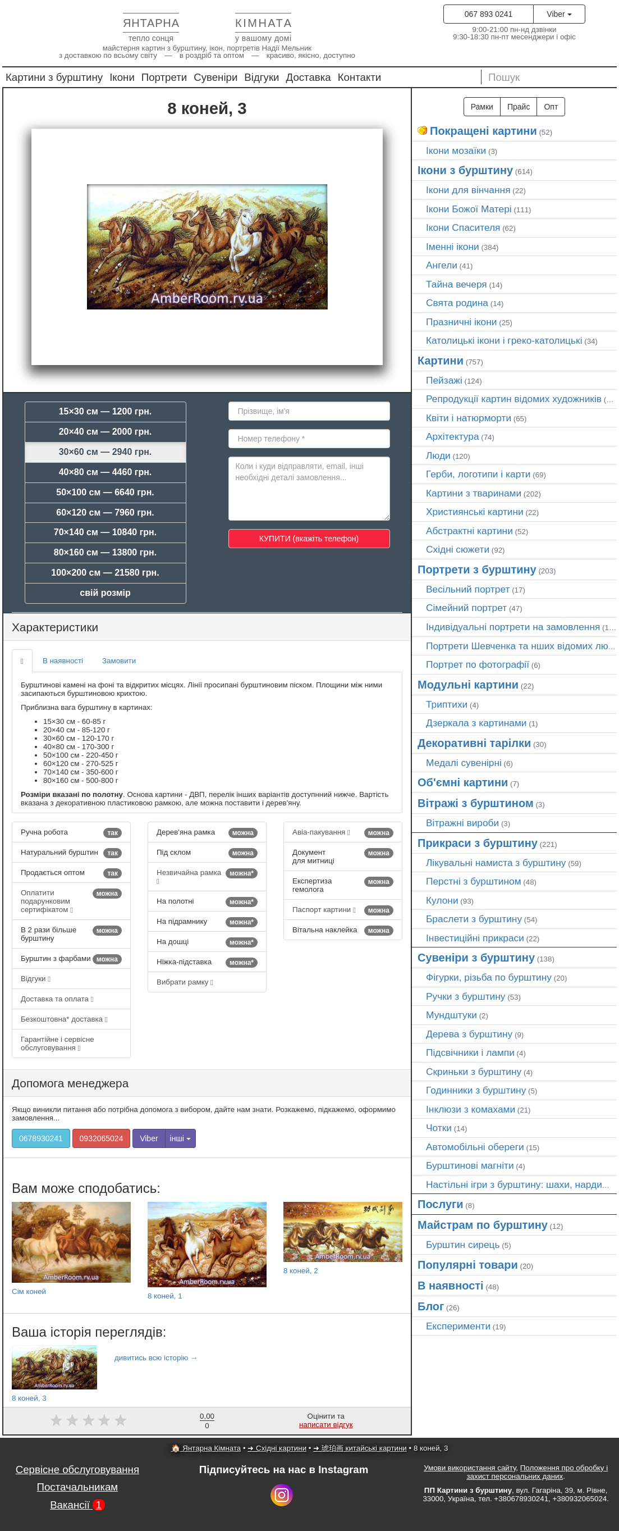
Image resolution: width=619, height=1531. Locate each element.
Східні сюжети (457, 549)
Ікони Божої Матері (469, 209)
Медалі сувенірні (464, 762)
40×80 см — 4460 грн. (105, 472)
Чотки (439, 1127)
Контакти (360, 77)
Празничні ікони (461, 321)
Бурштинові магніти (470, 1165)
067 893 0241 (489, 14)
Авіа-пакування (342, 833)
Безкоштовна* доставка (64, 1019)
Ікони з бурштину (465, 170)
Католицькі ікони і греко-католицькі (504, 340)
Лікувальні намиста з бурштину (496, 862)
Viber (559, 14)
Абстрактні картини (469, 530)
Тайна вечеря (456, 284)
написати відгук (326, 1424)
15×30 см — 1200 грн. (105, 411)
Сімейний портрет (466, 607)
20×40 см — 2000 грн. (105, 431)
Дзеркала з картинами (476, 722)
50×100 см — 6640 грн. (105, 492)
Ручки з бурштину (466, 996)
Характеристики (55, 627)
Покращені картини (483, 131)
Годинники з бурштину (476, 1090)
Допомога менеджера (70, 1083)
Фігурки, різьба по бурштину (489, 977)
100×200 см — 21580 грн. (105, 572)
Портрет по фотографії (477, 664)
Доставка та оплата (57, 999)
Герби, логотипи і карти (478, 474)
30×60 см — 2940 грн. (105, 452)
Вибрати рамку (185, 982)
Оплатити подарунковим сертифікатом (71, 901)
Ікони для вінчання (468, 189)
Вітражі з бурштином (476, 803)
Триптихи (446, 704)
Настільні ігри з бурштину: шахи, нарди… (519, 1184)
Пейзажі (444, 380)
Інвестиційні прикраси (475, 938)
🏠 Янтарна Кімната (206, 1448)
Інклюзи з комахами (470, 1109)
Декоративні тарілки (474, 743)
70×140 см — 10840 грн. (105, 532)
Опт (551, 106)
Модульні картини (468, 684)
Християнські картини (475, 511)
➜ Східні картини (276, 1448)
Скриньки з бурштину (473, 1071)
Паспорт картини (342, 910)
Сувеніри (215, 77)
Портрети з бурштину (477, 569)
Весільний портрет (468, 589)
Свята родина (457, 302)
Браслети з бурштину (474, 918)
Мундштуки (451, 1014)
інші (180, 1138)
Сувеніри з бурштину (476, 957)
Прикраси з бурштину (478, 843)
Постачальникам (77, 1487)
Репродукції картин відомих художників (514, 398)
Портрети (164, 77)
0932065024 (101, 1138)
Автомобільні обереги (475, 1146)
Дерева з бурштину (469, 1034)
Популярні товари (468, 1265)
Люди (438, 455)
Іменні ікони (452, 246)
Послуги (441, 1204)
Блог (431, 1306)
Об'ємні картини (463, 782)
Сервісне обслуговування (77, 1469)
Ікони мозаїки (456, 150)
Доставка (308, 77)
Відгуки (261, 77)
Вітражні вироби (462, 822)
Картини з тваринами (473, 493)
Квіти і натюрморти (468, 417)
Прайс (518, 106)
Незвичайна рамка (207, 876)
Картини (441, 360)
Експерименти (458, 1326)
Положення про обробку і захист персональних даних (537, 1472)
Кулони (442, 900)
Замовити (119, 661)
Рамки (482, 106)
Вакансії (77, 1505)
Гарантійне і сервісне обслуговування (57, 1043)
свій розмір (105, 593)
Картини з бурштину (54, 77)
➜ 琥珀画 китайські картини (360, 1448)
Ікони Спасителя (463, 227)
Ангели (441, 265)
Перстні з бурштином (473, 881)
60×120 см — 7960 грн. (105, 512)
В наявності (63, 661)
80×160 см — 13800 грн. (105, 552)
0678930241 (41, 1138)
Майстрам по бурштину (483, 1225)
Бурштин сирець (463, 1244)
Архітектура (452, 436)
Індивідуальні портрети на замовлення (513, 626)
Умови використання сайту (470, 1468)
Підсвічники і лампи (470, 1052)
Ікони (122, 77)
